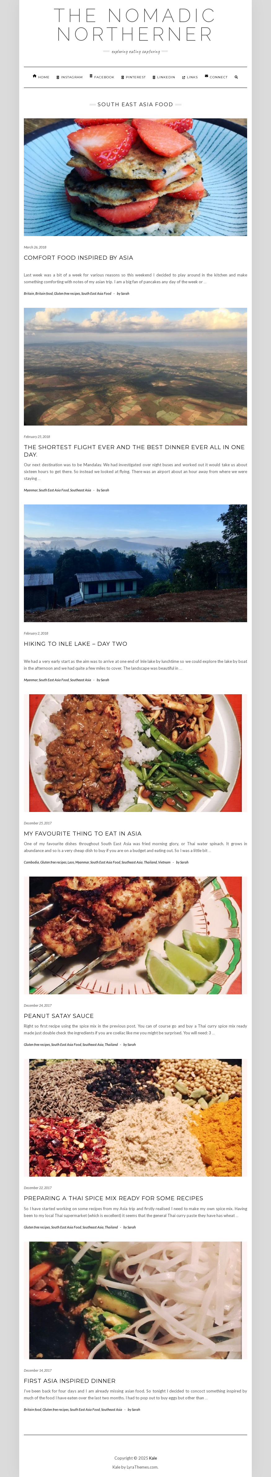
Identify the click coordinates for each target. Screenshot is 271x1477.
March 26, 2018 (35, 247)
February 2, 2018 (36, 633)
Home (41, 76)
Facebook (102, 76)
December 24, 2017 (37, 1005)
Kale (153, 1458)
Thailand (150, 862)
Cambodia (31, 862)
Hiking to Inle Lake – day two (75, 643)
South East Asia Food (96, 293)
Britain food (44, 293)
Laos (71, 862)
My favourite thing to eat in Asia (83, 833)
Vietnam (164, 862)
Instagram (70, 77)
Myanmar (31, 490)
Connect (216, 76)
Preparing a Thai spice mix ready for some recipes (113, 1198)
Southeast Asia (80, 490)
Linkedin (164, 77)
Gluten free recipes (67, 293)
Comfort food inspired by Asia (78, 257)
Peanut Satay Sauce (59, 1016)
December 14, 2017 (37, 1370)
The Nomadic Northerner (136, 25)
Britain (29, 293)
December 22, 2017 (37, 1188)
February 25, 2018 (37, 437)
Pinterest (134, 77)
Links (190, 77)
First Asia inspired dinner (70, 1381)
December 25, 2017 (37, 823)
